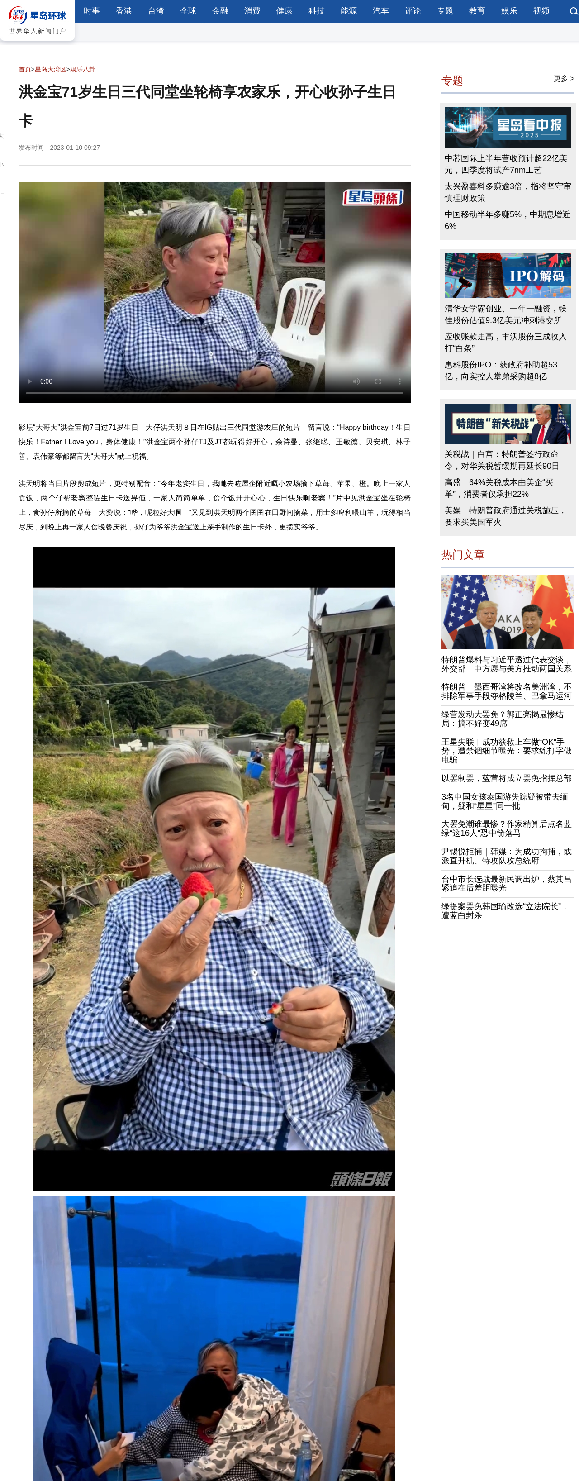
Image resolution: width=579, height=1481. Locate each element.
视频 (541, 10)
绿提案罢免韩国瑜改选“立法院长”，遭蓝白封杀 (505, 911)
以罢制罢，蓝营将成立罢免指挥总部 (506, 778)
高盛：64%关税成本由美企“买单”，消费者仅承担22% (499, 488)
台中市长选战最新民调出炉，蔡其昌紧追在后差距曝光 (506, 884)
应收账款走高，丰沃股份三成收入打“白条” (506, 342)
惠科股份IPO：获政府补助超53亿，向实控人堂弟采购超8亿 (501, 370)
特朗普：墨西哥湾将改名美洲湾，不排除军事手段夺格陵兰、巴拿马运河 (506, 691)
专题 (445, 10)
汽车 (381, 10)
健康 (284, 10)
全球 (188, 10)
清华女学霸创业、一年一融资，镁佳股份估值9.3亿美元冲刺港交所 (506, 314)
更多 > (564, 78)
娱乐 (509, 10)
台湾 (156, 10)
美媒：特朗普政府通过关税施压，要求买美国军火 (506, 516)
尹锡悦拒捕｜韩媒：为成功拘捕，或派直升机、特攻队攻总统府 (506, 856)
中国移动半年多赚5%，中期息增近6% (507, 220)
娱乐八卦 (82, 69)
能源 (349, 10)
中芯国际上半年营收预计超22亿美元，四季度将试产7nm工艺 (506, 164)
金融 (220, 10)
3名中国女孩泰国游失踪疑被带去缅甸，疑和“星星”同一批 (504, 801)
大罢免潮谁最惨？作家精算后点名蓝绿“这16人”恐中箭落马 (506, 828)
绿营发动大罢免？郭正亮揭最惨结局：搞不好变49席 (502, 719)
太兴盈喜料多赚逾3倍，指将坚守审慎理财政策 (508, 192)
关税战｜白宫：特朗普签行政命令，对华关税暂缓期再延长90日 (502, 460)
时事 (92, 10)
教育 (477, 10)
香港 (124, 10)
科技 (316, 10)
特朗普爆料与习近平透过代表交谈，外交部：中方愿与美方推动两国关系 (506, 664)
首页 (25, 69)
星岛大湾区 (50, 69)
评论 (413, 10)
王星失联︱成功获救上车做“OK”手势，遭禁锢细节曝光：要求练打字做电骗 (506, 751)
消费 (252, 10)
